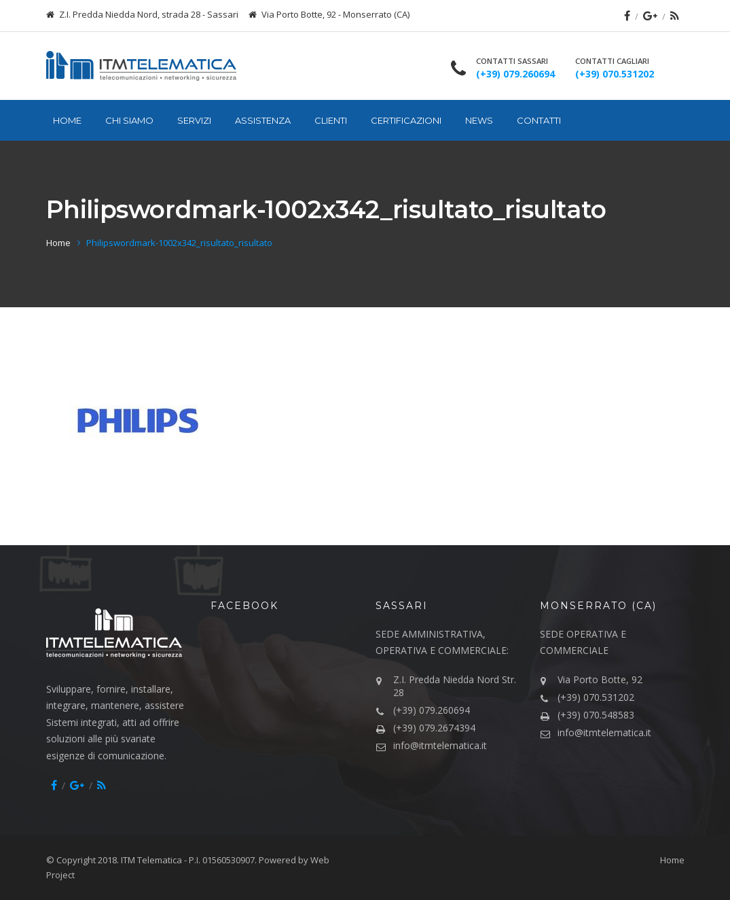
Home (67, 120)
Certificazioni (406, 120)
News (479, 120)
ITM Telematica (151, 860)
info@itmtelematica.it (440, 745)
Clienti (330, 120)
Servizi (194, 120)
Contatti (539, 120)
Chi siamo (129, 120)
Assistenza (263, 120)
